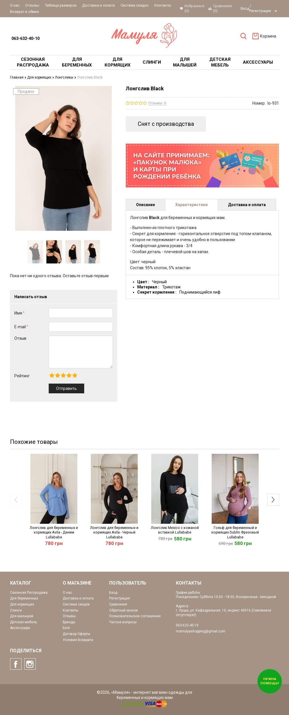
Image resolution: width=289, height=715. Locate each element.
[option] (35, 252)
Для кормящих (40, 77)
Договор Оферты (76, 634)
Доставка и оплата (98, 5)
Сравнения (118, 604)
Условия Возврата (78, 640)
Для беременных (24, 598)
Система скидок (135, 5)
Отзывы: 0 (157, 103)
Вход (245, 8)
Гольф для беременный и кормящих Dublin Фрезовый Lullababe (235, 532)
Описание (145, 204)
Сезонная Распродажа (29, 593)
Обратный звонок (123, 610)
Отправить (66, 388)
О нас (14, 5)
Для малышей (21, 616)
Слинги (16, 610)
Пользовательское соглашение (135, 616)
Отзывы (32, 5)
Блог (66, 628)
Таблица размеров (60, 5)
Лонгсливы (65, 77)
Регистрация (260, 11)
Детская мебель (23, 622)
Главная (18, 77)
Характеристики (191, 204)
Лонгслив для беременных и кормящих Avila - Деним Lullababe (54, 532)
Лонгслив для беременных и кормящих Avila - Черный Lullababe (114, 532)
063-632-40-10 (25, 38)
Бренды (69, 622)
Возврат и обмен (24, 11)
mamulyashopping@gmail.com (200, 631)
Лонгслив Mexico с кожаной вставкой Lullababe (175, 529)
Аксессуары (20, 628)
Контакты (162, 5)
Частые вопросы (123, 622)
